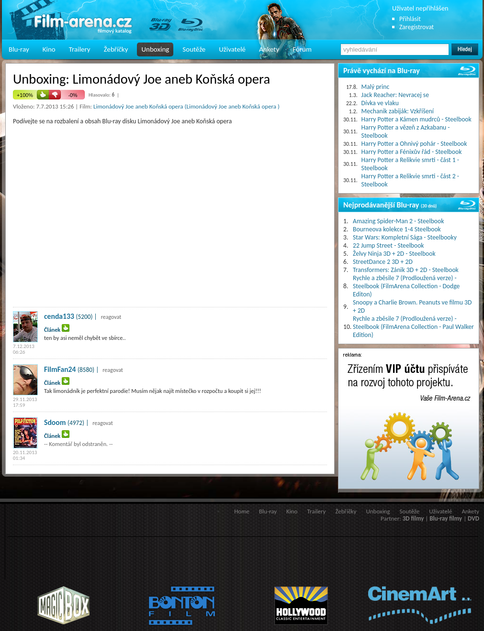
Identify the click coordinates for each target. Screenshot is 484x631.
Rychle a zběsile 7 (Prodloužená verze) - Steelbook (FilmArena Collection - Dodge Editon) (406, 286)
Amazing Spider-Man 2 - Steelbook (398, 221)
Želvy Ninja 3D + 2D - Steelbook (394, 254)
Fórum (302, 49)
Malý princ (375, 87)
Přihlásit (410, 19)
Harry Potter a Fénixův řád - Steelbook (411, 152)
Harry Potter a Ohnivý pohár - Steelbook (414, 144)
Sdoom (55, 422)
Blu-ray (19, 49)
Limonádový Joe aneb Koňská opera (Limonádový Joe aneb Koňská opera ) (186, 106)
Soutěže (193, 49)
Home (241, 511)
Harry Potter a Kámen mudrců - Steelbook (416, 119)
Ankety (269, 49)
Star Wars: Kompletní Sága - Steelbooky (405, 237)
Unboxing (155, 49)
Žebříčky (116, 49)
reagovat (111, 317)
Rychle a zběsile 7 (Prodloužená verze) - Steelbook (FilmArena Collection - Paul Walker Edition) (413, 327)
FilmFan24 (60, 369)
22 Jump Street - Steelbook (388, 245)
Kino (49, 49)
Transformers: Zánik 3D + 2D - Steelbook (406, 270)
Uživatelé (232, 49)
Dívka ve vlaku (380, 103)
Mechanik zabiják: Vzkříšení (397, 111)
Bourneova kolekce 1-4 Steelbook (397, 229)
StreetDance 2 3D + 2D (383, 262)
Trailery (79, 49)
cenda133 (59, 316)
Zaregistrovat (416, 27)
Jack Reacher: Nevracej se (395, 95)
